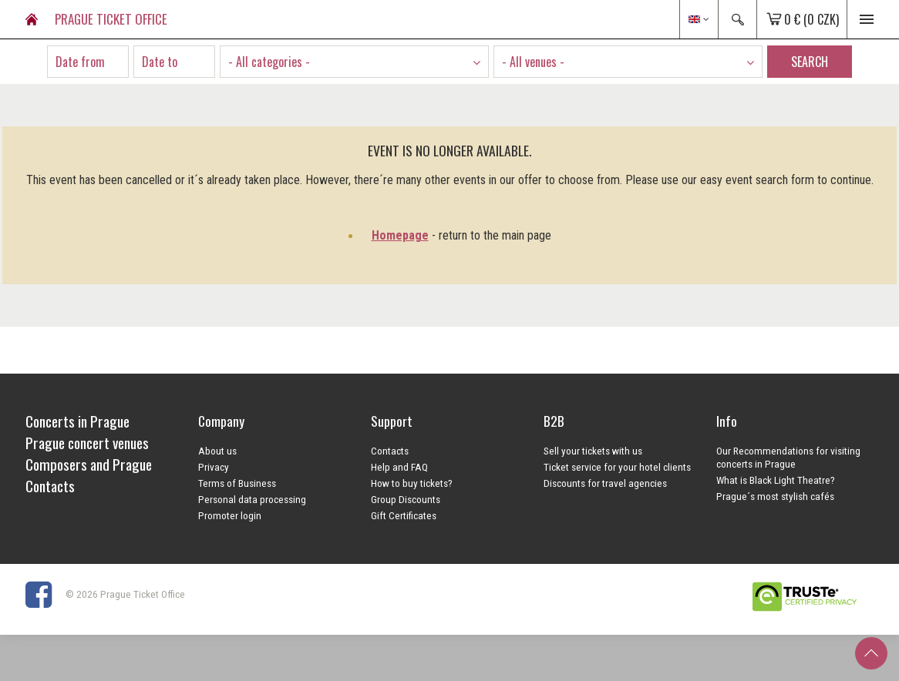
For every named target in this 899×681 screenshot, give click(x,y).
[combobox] (354, 61)
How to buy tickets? (412, 483)
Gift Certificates (403, 515)
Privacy (213, 467)
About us (217, 450)
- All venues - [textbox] (533, 61)
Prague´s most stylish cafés (775, 496)
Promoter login (229, 515)
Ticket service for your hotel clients (617, 467)
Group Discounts (405, 499)
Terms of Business (237, 483)
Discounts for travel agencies (605, 483)
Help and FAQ (399, 467)
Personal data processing (252, 499)
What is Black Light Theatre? (775, 480)
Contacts (390, 450)
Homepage (400, 235)
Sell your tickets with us (593, 450)
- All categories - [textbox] (269, 61)
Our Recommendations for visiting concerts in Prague (788, 457)
